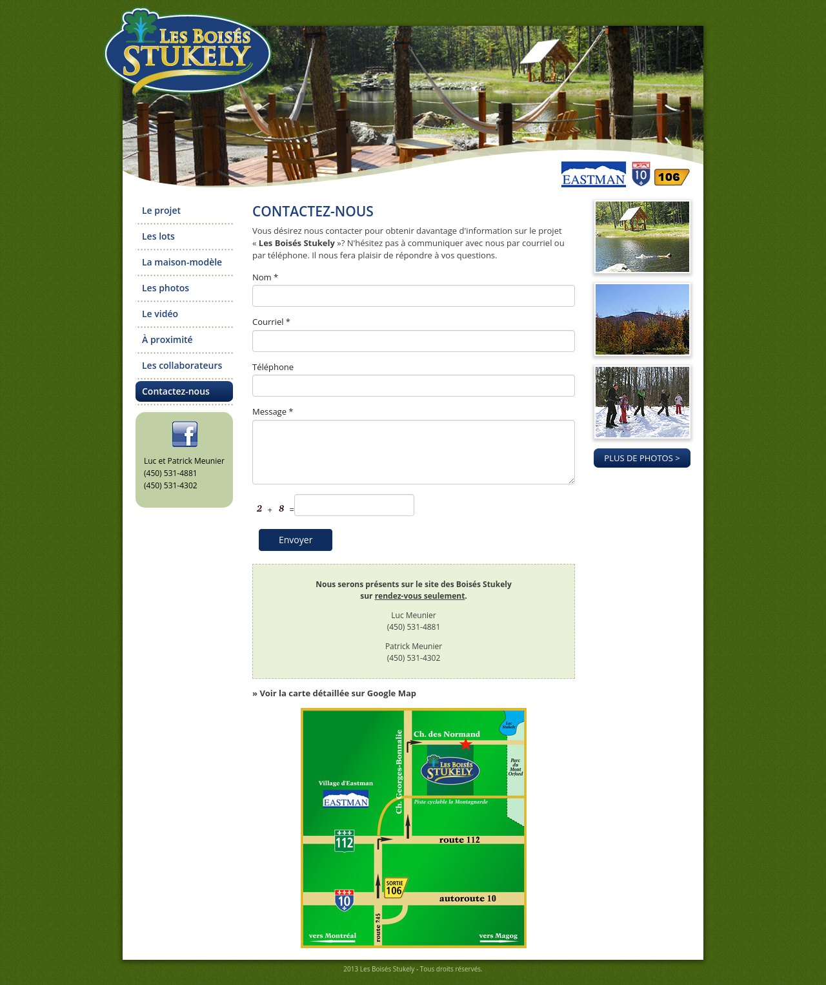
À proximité (167, 339)
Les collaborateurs (182, 365)
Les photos (165, 288)
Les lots (158, 236)
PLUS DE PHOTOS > (642, 458)
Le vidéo (160, 313)
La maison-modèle (182, 262)
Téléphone (273, 367)
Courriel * (271, 321)
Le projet (161, 210)
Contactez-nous (176, 391)
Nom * (265, 277)
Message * (273, 411)
